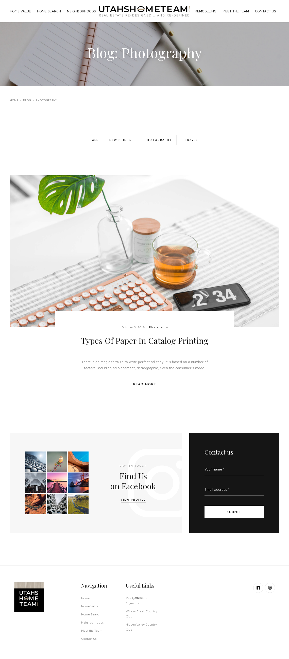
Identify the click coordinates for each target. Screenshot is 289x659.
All (95, 139)
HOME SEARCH (49, 11)
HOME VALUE (20, 11)
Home (14, 100)
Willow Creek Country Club (141, 613)
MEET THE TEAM (236, 11)
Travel (191, 139)
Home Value (89, 606)
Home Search (90, 614)
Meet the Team (91, 630)
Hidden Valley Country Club (141, 627)
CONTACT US (265, 11)
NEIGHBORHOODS (81, 11)
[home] (144, 11)
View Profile (133, 499)
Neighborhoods (92, 622)
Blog (27, 100)
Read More (144, 384)
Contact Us (89, 639)
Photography (158, 139)
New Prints (120, 139)
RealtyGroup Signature (138, 600)
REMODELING (205, 11)
